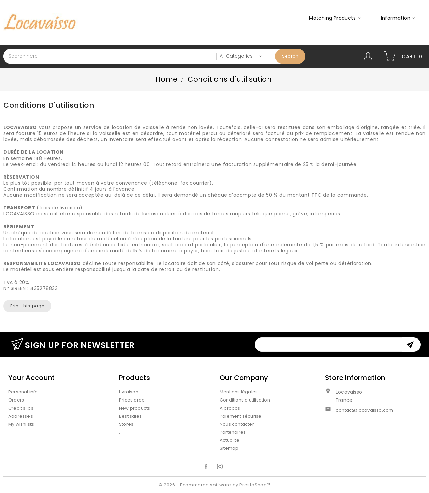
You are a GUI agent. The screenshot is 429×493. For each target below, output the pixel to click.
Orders (16, 400)
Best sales (130, 416)
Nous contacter (237, 424)
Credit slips (20, 408)
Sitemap (229, 448)
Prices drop (132, 400)
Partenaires (233, 432)
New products (134, 408)
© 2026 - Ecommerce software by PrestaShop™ (214, 485)
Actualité (229, 440)
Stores (126, 424)
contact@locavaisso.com (364, 410)
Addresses (20, 416)
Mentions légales (239, 392)
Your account (31, 377)
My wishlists (21, 424)
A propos (230, 408)
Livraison (128, 392)
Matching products (336, 18)
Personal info (23, 392)
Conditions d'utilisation (245, 400)
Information (399, 18)
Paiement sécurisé (240, 416)
